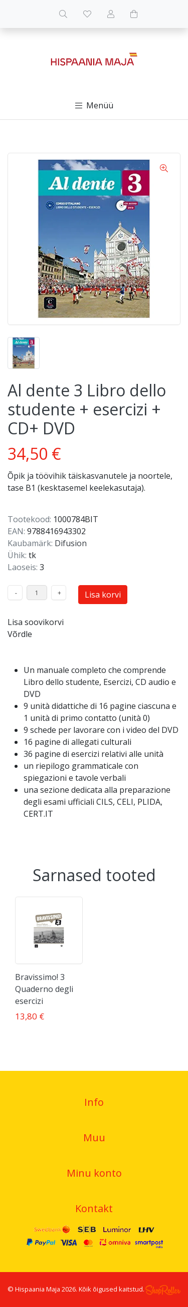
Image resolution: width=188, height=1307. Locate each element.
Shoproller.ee (162, 1290)
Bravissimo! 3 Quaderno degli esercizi (44, 989)
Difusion (71, 543)
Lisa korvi (103, 594)
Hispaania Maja (37, 1289)
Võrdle (20, 634)
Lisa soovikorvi (36, 622)
